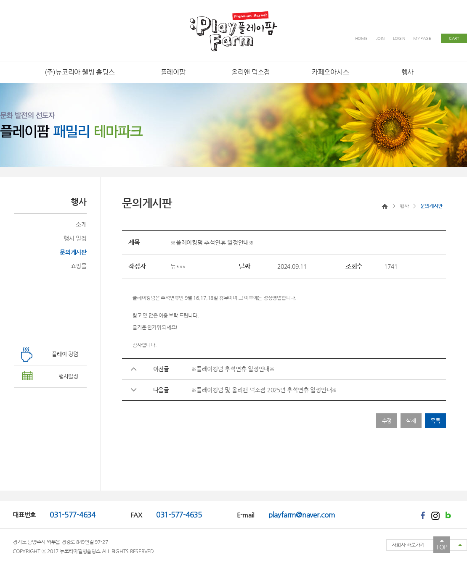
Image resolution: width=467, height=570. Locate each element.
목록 (435, 421)
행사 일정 (75, 238)
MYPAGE (422, 38)
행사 (404, 206)
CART (454, 38)
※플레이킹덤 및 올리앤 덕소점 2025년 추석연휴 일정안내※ (264, 389)
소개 (81, 224)
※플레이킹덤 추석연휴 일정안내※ (233, 368)
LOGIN (399, 38)
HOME (361, 38)
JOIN (380, 38)
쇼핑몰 (79, 266)
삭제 (411, 421)
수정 (387, 421)
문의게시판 (73, 252)
